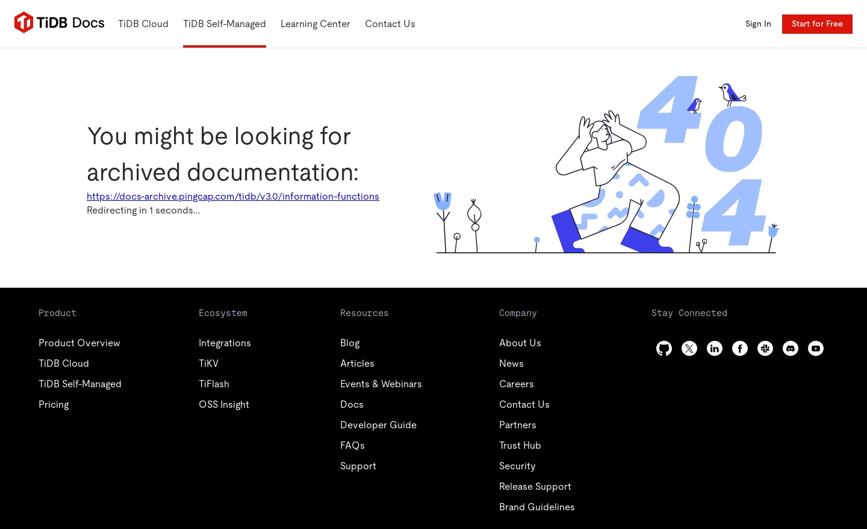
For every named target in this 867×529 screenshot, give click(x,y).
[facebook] (740, 348)
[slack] (765, 348)
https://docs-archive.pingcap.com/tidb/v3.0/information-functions (233, 196)
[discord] (790, 348)
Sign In (758, 23)
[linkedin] (714, 348)
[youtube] (815, 348)
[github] (664, 348)
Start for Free (817, 23)
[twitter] (689, 348)
